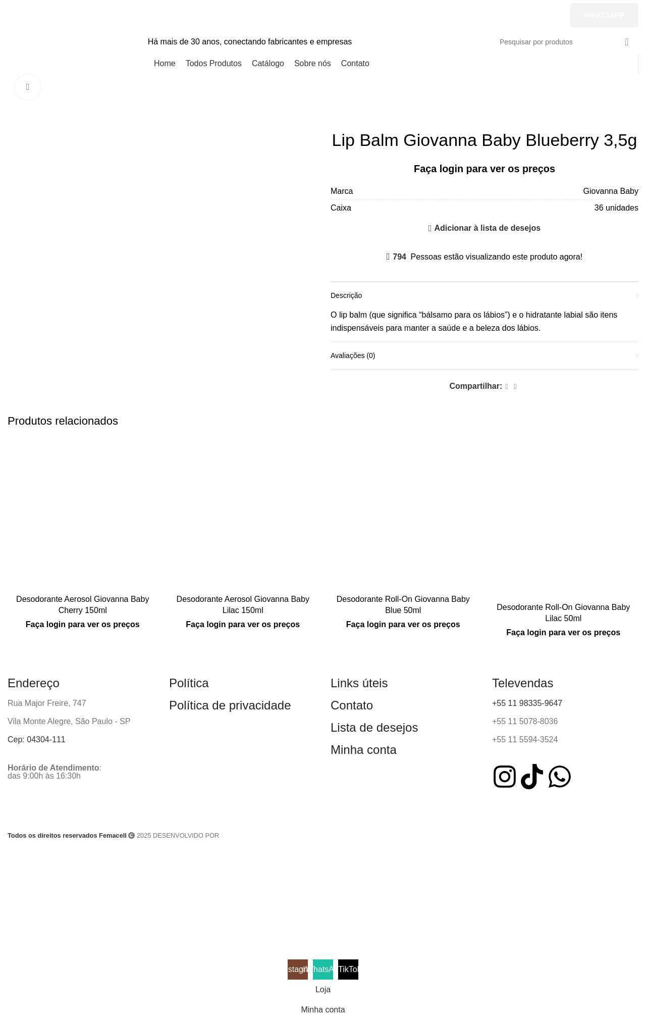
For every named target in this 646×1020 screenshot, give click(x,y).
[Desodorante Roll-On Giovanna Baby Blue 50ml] (403, 514)
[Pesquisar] (565, 42)
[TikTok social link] (544, 15)
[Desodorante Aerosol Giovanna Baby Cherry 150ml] (83, 514)
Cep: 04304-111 (37, 739)
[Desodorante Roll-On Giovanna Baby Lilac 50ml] (564, 518)
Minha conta (364, 749)
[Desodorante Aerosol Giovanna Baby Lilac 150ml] (243, 514)
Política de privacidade (230, 705)
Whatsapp (604, 15)
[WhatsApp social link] (507, 15)
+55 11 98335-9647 (527, 703)
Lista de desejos (374, 727)
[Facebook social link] (506, 386)
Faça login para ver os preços (484, 168)
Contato (352, 705)
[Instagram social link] (469, 15)
